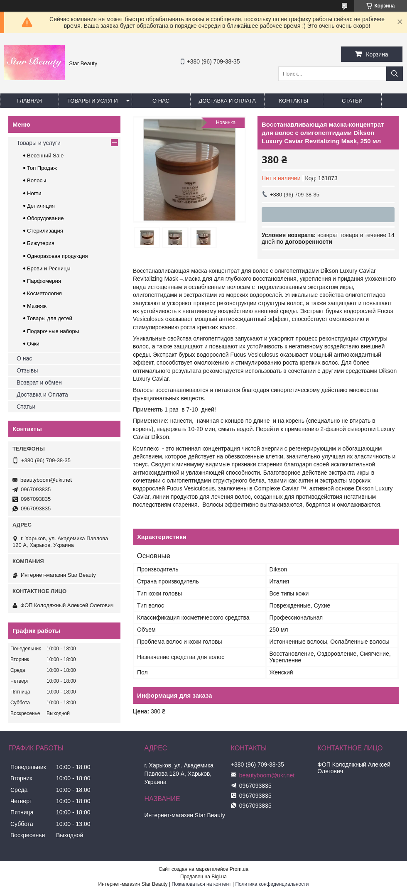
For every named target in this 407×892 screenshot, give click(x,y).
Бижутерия (40, 243)
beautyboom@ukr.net (46, 480)
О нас (160, 101)
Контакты (293, 101)
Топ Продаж (42, 168)
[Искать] (394, 73)
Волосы (36, 180)
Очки (33, 344)
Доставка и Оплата (42, 394)
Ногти (34, 193)
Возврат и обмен (39, 382)
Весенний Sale (45, 155)
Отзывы (27, 370)
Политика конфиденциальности (272, 884)
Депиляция (41, 206)
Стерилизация (45, 231)
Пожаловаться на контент (201, 884)
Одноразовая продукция (57, 256)
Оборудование (45, 218)
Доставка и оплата (227, 101)
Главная (29, 101)
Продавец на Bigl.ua (203, 877)
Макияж (37, 306)
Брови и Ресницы (49, 268)
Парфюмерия (44, 281)
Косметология (44, 293)
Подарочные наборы (53, 331)
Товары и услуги (92, 101)
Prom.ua (239, 869)
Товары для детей (49, 318)
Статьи (352, 101)
